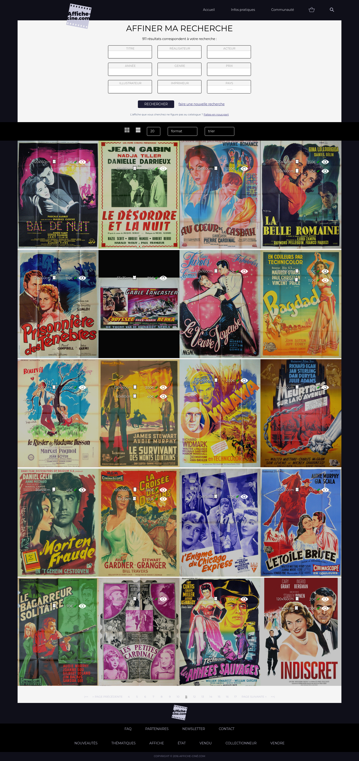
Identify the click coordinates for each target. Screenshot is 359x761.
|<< (86, 696)
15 (219, 696)
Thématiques (123, 743)
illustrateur (130, 86)
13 (202, 696)
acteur (229, 52)
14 (210, 696)
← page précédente (107, 696)
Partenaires (157, 729)
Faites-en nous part (216, 114)
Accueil (209, 10)
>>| (272, 696)
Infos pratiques (243, 10)
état (182, 743)
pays (229, 87)
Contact (227, 729)
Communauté (282, 10)
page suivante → (254, 696)
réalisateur (179, 52)
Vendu (205, 743)
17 (235, 696)
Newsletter (193, 729)
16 (227, 696)
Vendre (277, 743)
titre (130, 52)
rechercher (156, 104)
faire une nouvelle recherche (202, 104)
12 (194, 696)
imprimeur (179, 86)
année (130, 69)
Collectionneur (241, 743)
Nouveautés (86, 743)
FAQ (127, 729)
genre (179, 70)
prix (229, 69)
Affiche (156, 743)
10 (177, 696)
